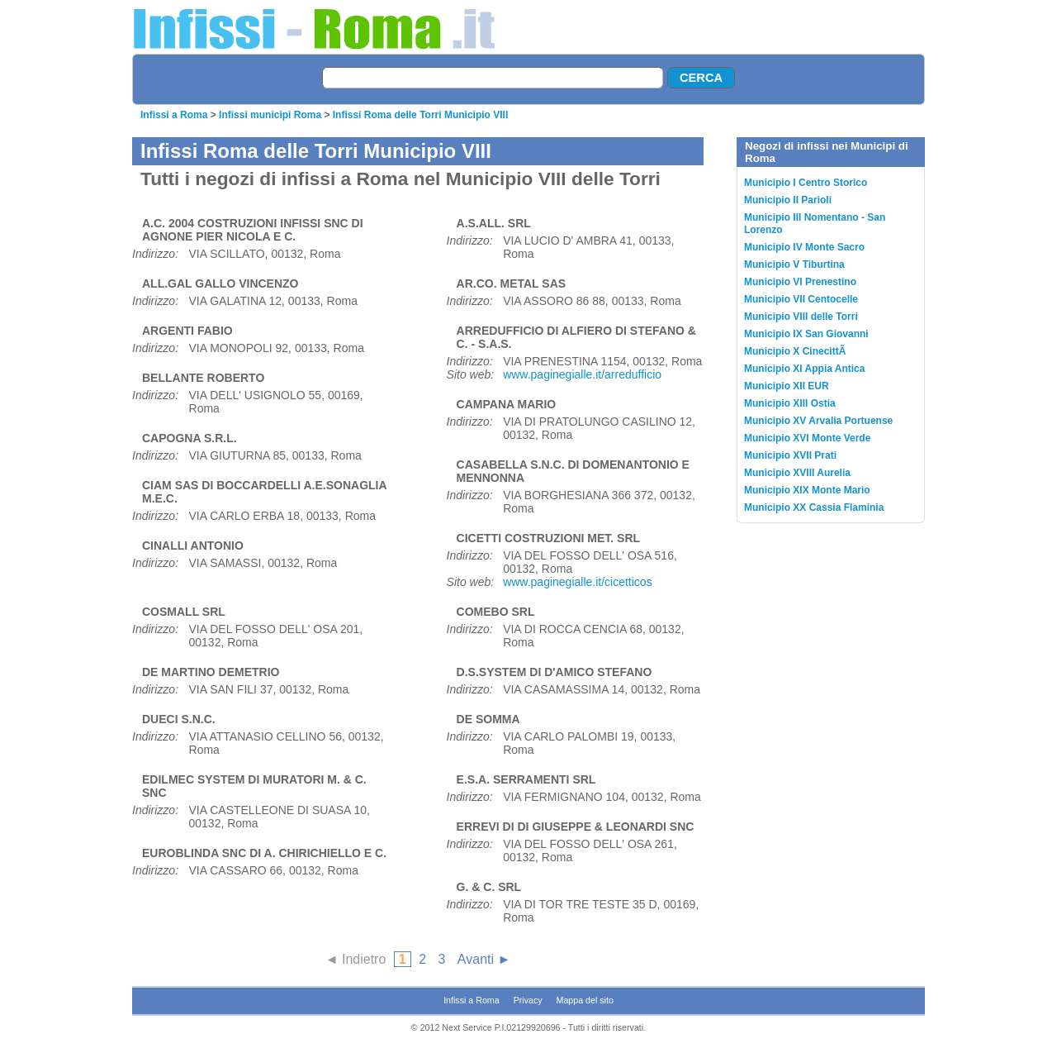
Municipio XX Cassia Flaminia (814, 507)
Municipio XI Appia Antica (804, 368)
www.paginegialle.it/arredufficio (582, 374)
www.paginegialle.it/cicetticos (577, 581)
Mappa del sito (585, 1000)
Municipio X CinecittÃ (796, 351)
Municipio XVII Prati (790, 455)
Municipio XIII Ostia (790, 403)
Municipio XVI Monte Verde (807, 438)
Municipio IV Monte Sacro (804, 247)
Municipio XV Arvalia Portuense (818, 420)
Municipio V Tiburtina (794, 264)
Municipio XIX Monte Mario (807, 490)
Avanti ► (483, 959)
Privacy (528, 1000)
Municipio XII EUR (786, 386)
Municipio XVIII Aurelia (797, 473)
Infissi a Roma (173, 115)
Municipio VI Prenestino (800, 282)
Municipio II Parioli (788, 200)
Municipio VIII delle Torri (801, 316)
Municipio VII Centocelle (801, 299)
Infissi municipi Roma (270, 115)
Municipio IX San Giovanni (806, 334)
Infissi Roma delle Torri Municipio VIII (420, 115)
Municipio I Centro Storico (805, 182)
